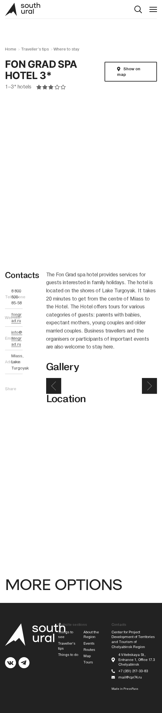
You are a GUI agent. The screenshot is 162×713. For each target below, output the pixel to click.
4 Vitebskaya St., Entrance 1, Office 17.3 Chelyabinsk (136, 660)
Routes (89, 650)
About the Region (91, 634)
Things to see (65, 634)
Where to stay (66, 49)
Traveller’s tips (35, 49)
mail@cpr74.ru (130, 677)
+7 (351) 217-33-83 (133, 671)
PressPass (130, 688)
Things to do (68, 655)
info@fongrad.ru (16, 338)
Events (89, 643)
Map (87, 656)
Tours (88, 662)
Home (10, 49)
